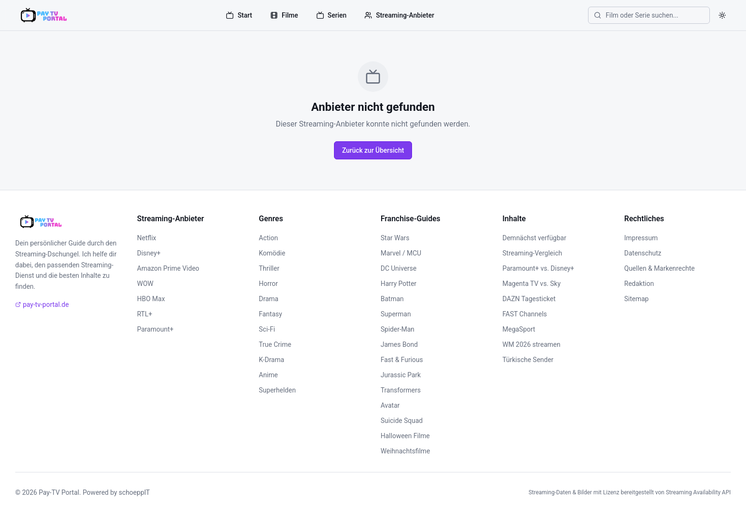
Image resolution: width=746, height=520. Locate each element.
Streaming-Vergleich (532, 253)
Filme (284, 15)
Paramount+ (155, 329)
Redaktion (639, 283)
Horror (268, 283)
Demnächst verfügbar (534, 238)
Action (268, 238)
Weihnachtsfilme (405, 451)
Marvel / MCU (401, 253)
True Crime (275, 344)
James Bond (399, 344)
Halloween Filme (405, 436)
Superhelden (277, 390)
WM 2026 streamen (531, 344)
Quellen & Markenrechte (659, 268)
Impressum (641, 238)
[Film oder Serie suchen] (649, 15)
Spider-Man (397, 329)
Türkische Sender (527, 359)
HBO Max (151, 299)
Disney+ (148, 253)
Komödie (272, 253)
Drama (268, 299)
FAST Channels (524, 314)
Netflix (146, 238)
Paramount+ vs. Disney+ (538, 268)
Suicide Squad (401, 420)
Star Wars (395, 238)
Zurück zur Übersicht (373, 150)
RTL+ (144, 314)
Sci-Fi (267, 329)
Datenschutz (642, 253)
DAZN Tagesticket (529, 299)
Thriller (269, 268)
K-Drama (271, 359)
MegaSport (518, 329)
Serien (331, 15)
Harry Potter (398, 283)
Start (239, 15)
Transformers (401, 390)
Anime (268, 375)
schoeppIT (134, 492)
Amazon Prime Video (168, 268)
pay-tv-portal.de (42, 304)
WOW (145, 283)
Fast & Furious (402, 359)
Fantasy (270, 314)
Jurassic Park (401, 375)
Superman (396, 314)
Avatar (390, 405)
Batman (392, 299)
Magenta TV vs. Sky (531, 283)
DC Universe (399, 268)
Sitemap (636, 299)
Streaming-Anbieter (399, 15)
